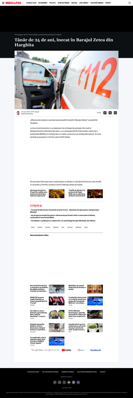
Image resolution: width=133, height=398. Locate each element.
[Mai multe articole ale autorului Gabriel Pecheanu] (18, 113)
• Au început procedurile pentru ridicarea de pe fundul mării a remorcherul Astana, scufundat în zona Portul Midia (62, 216)
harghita (55, 227)
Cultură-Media (97, 3)
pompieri (78, 227)
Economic (42, 3)
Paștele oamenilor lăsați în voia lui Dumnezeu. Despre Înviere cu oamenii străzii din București (38, 327)
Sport (108, 3)
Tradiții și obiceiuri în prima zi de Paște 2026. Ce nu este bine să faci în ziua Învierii (77, 193)
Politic (52, 3)
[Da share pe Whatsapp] (115, 112)
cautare (40, 227)
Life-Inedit (83, 3)
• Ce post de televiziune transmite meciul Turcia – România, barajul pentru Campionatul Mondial (64, 211)
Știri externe (63, 3)
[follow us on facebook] (95, 350)
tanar (86, 227)
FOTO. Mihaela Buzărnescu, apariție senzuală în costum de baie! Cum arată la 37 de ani (77, 313)
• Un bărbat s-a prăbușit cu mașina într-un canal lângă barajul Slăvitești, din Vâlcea (62, 221)
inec (63, 227)
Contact (103, 372)
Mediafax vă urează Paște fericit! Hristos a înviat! (77, 287)
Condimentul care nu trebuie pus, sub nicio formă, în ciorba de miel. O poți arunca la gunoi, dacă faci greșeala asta (77, 327)
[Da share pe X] (110, 112)
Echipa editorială (33, 372)
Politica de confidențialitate (87, 372)
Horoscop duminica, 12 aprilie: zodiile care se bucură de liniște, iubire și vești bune (38, 193)
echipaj (47, 227)
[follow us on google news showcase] (52, 350)
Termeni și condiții (68, 372)
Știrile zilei (31, 3)
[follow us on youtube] (66, 350)
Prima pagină (19, 34)
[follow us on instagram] (81, 350)
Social (74, 3)
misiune (69, 227)
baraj (32, 227)
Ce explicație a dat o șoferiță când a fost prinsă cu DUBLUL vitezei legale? (38, 340)
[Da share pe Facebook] (105, 112)
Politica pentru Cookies (50, 372)
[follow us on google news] (37, 350)
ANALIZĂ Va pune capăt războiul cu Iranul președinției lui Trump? (38, 300)
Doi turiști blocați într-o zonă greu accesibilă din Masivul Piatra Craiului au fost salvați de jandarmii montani (39, 288)
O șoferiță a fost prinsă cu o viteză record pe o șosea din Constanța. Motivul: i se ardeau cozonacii (77, 300)
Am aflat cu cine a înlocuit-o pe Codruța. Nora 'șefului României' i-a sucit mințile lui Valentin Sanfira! (38, 313)
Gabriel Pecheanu (27, 113)
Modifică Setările (66, 377)
